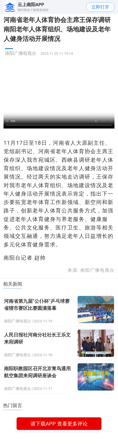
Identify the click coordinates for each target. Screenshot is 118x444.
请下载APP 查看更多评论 (58, 424)
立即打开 (100, 7)
